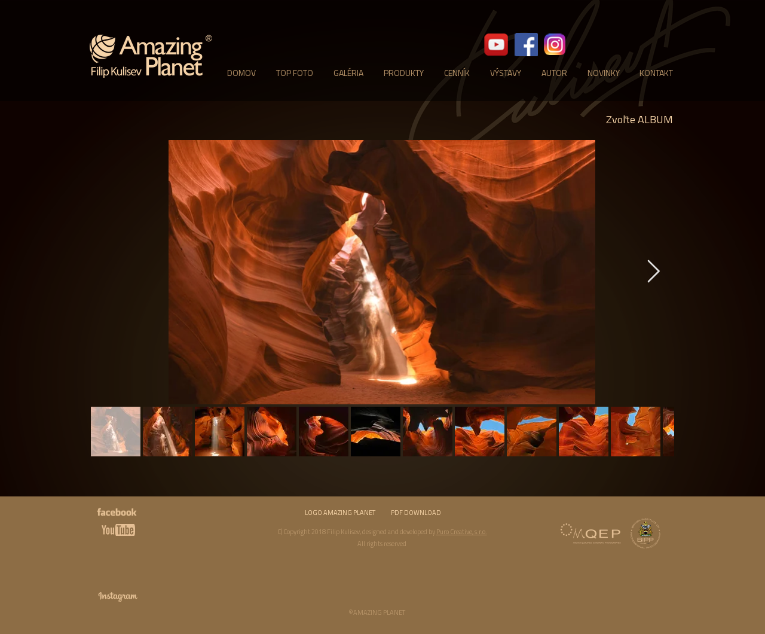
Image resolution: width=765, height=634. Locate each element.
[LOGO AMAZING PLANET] (340, 513)
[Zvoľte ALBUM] (639, 120)
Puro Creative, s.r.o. (461, 532)
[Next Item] (653, 272)
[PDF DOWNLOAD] (416, 513)
